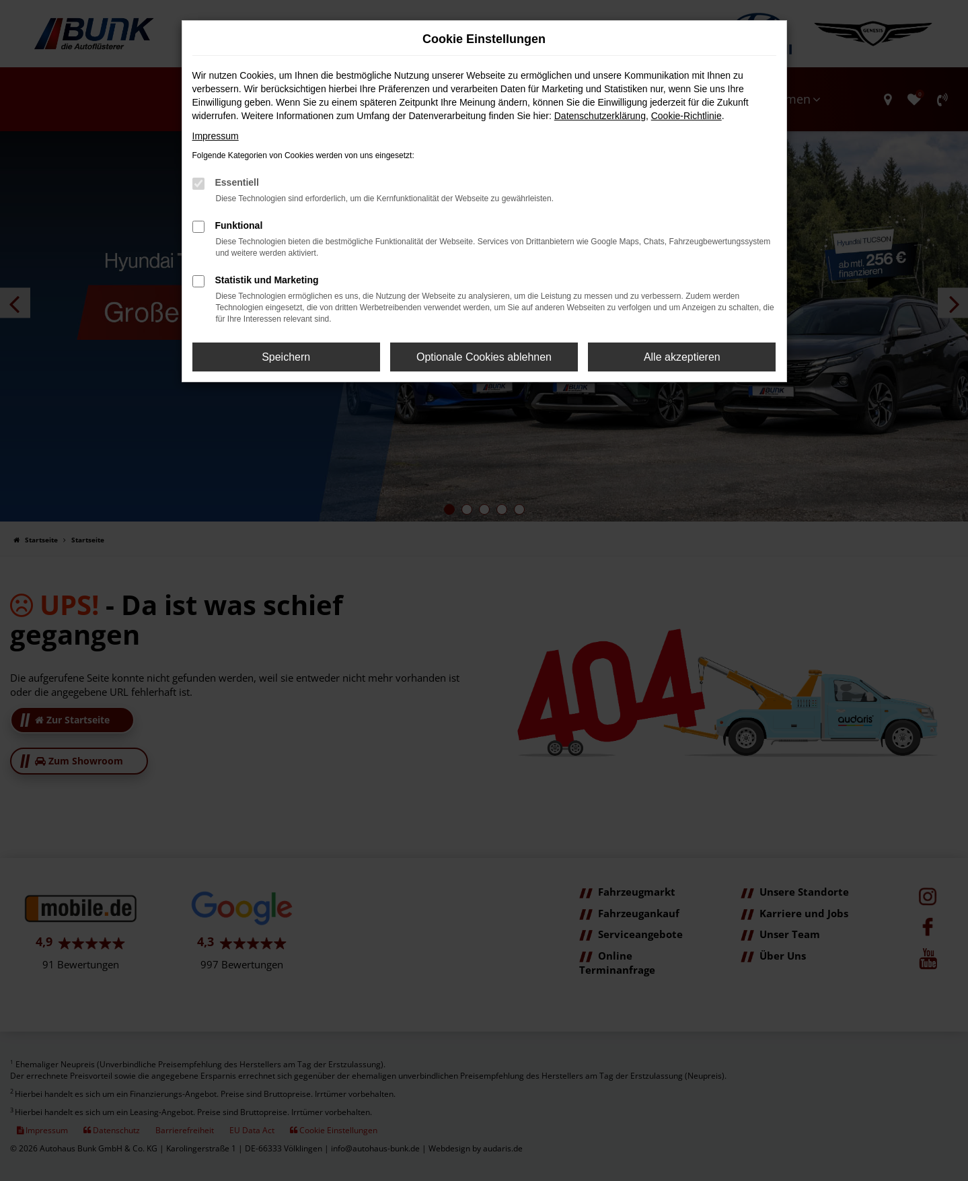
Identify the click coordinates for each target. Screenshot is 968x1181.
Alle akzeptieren (682, 357)
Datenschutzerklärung (600, 115)
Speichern (286, 357)
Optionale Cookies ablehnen (484, 357)
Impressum (215, 136)
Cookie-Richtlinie (686, 115)
